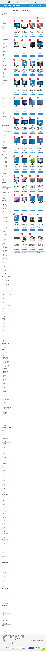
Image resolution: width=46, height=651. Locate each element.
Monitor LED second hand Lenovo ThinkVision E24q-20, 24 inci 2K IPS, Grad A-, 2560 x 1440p (32, 32)
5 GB (7, 530)
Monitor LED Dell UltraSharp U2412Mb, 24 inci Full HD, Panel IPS (16, 225)
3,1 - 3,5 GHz (7, 218)
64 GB (7, 308)
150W (7, 481)
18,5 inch (7, 95)
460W (7, 480)
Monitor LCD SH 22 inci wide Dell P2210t (32, 167)
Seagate (7, 55)
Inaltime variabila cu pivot (7, 132)
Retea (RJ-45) (7, 80)
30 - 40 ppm (7, 435)
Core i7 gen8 (7, 227)
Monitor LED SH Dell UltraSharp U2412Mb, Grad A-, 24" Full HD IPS (17, 167)
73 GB (7, 337)
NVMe (7, 504)
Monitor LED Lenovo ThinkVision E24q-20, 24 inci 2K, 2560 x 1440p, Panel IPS (40, 32)
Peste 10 (7, 511)
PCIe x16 (7, 517)
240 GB (7, 323)
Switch (7, 398)
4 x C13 (7, 453)
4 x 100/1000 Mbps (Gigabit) (7, 600)
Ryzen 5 (7, 243)
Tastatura (7, 375)
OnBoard (7, 197)
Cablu (7, 387)
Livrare (22, 0)
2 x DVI (7, 77)
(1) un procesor (7, 495)
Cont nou (39, 0)
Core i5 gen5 (7, 258)
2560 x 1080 (7, 155)
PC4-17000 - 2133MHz (7, 365)
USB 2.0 (7, 72)
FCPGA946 (7, 577)
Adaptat (7, 138)
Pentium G (7, 231)
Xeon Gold (7, 239)
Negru (7, 585)
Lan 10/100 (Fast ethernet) (7, 407)
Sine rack (7, 392)
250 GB (7, 326)
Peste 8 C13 (7, 457)
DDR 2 (7, 302)
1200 (7, 571)
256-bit (7, 543)
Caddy (7, 380)
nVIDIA (7, 32)
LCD (7, 123)
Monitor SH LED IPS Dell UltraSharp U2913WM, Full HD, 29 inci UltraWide (24, 129)
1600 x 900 (7, 170)
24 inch (7, 87)
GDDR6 (7, 536)
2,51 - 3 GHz (7, 220)
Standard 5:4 (7, 152)
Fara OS (7, 189)
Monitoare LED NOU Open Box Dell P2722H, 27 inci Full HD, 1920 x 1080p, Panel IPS (25, 187)
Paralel (7, 83)
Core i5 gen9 (7, 238)
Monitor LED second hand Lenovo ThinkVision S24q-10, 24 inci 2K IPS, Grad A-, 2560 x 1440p (17, 52)
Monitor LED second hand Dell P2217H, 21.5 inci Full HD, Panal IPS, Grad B (17, 109)
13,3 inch (7, 101)
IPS (7, 113)
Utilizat (7, 179)
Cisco (7, 40)
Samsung (7, 34)
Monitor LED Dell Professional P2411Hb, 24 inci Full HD (32, 206)
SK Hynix (7, 23)
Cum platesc (19, 0)
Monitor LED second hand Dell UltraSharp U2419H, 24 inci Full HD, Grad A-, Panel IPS (40, 71)
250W (7, 488)
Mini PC (7, 473)
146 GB (7, 335)
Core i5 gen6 (7, 247)
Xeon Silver (7, 262)
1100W (7, 484)
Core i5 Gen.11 (7, 236)
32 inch (7, 105)
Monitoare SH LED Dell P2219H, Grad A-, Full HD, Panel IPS (24, 90)
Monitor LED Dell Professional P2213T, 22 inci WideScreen (40, 148)
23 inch (7, 91)
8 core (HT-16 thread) (7, 281)
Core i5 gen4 (7, 254)
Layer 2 (7, 628)
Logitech (7, 44)
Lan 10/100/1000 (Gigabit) (7, 408)
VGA (7, 64)
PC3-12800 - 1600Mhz (7, 362)
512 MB (7, 531)
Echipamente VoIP (7, 371)
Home (2, 7)
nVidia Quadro (7, 205)
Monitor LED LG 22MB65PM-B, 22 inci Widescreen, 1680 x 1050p (32, 51)
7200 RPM (7, 615)
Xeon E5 (7, 244)
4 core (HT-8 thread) (7, 279)
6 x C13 (7, 456)
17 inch (7, 103)
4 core (7, 277)
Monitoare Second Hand (23, 18)
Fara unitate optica (7, 183)
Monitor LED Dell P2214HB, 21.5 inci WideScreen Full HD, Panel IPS (40, 109)
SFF (7, 469)
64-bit (7, 544)
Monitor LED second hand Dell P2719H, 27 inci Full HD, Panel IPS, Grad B (17, 187)
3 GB (7, 524)
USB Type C (7, 65)
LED (7, 122)
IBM (7, 54)
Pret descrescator (5, 13)
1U (7, 471)
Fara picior (6, 134)
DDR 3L (7, 299)
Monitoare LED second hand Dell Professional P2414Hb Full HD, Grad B (16, 149)
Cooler (7, 383)
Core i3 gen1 (7, 273)
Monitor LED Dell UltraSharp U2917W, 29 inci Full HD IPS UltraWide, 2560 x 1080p (17, 32)
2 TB (7, 334)
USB (7, 73)
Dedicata (7, 198)
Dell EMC (7, 51)
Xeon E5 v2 (7, 261)
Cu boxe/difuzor (7, 128)
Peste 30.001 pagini (7, 431)
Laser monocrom (7, 441)
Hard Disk (7, 341)
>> (43, 18)
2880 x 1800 (7, 172)
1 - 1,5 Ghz (7, 222)
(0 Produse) (40, 2)
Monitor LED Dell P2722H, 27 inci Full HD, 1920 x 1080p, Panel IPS (17, 206)
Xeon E (7, 230)
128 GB (7, 325)
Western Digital (7, 46)
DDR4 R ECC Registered (7, 295)
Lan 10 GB (7, 411)
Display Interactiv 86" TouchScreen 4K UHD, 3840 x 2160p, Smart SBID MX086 (40, 187)
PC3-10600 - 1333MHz (7, 366)
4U (7, 467)
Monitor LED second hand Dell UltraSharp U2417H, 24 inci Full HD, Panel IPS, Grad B (40, 52)
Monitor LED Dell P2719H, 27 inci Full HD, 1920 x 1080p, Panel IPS (24, 206)
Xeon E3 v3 (7, 263)
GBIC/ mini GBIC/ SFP (7, 399)
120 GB (7, 331)
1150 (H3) (7, 573)
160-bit (7, 546)
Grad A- (7, 142)
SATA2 (7, 505)
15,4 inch (7, 107)
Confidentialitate (4, 642)
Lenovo (7, 20)
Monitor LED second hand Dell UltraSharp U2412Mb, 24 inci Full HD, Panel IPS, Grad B (32, 91)
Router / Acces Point (7, 394)
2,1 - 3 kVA (7, 450)
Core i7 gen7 (7, 242)
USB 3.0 (7, 61)
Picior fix (7, 136)
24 (7, 422)
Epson (7, 58)
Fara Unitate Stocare (7, 333)
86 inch (7, 94)
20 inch (7, 106)
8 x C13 (7, 454)
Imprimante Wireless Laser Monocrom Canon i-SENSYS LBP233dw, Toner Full (40, 245)
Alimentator (7, 391)
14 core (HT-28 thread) (7, 289)
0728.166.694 (17, 637)
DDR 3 (7, 298)
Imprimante (18, 5)
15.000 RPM (7, 617)
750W (7, 485)
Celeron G (7, 266)
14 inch (7, 98)
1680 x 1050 (7, 158)
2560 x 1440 (7, 157)
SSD (7, 340)
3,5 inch (7, 347)
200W (7, 487)
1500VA (7, 447)
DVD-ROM (7, 185)
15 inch (7, 109)
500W (7, 479)
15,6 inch (7, 97)
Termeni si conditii (5, 641)
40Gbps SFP (7, 414)
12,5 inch (7, 110)
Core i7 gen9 (7, 250)
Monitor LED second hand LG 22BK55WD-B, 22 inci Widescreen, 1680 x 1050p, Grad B (24, 52)
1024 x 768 (7, 174)
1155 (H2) (7, 576)
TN (7, 115)
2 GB (7, 315)
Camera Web (7, 390)
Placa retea (7, 384)
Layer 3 (7, 626)
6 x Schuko (7, 460)
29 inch (7, 86)
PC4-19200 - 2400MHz (7, 358)
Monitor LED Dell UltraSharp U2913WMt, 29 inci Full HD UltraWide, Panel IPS (40, 91)
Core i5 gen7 (7, 234)
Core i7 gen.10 (7, 235)
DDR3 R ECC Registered (7, 301)
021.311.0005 (33, 0)
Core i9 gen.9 (7, 259)
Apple (7, 38)
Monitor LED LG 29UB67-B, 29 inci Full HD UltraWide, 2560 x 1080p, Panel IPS (24, 32)
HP (7, 28)
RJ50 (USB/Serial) (7, 603)
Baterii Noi (7, 463)
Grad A (7, 141)
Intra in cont (42, 0)
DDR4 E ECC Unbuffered (7, 297)
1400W (7, 492)
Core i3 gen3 (7, 274)
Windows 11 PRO (7, 191)
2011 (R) (7, 572)
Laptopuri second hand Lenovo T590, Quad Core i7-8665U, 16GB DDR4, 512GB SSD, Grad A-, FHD (40, 226)
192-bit (7, 542)
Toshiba (7, 43)
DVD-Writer (7, 186)
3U (7, 466)
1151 (7, 568)
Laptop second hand (11, 636)
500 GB (7, 329)
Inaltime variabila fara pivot (7, 131)
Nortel (7, 47)
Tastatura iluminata (7, 350)
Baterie (7, 388)
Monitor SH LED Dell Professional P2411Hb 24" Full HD (40, 206)
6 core (7, 283)
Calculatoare (5, 5)
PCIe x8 (7, 520)
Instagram (22, 637)
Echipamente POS (28, 5)
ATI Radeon (7, 208)
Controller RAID (7, 396)
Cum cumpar (14, 0)
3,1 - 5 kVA (7, 446)
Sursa (7, 376)
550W (7, 483)
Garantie (29, 0)
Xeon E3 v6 (7, 232)
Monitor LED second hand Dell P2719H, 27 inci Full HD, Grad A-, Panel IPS (40, 167)
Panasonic (7, 48)
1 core (7, 291)
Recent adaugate (5, 14)
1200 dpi (7, 425)
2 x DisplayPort (7, 69)
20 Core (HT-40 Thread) (7, 285)
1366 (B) (7, 579)
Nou (7, 145)
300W (7, 491)
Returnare (25, 0)
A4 (7, 428)
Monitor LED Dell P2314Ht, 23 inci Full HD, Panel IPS (24, 167)
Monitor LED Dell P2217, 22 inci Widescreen (24, 70)
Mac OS (7, 193)
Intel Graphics (7, 201)
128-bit (7, 540)
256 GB (7, 319)
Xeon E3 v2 (7, 265)
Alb (7, 586)
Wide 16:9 (7, 151)
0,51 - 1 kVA (7, 444)
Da (7, 355)
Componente (34, 5)
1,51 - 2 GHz (7, 216)
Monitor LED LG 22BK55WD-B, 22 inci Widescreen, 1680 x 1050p (17, 71)
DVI (7, 76)
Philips (7, 35)
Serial (7, 81)
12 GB (7, 312)
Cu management (7, 620)
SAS (7, 500)
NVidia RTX (7, 204)
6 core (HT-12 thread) (7, 284)
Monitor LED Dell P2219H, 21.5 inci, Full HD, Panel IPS (16, 90)
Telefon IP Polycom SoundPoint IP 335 (24, 244)
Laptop (14, 5)
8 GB (7, 309)
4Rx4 (7, 404)
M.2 (7, 344)
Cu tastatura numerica (7, 352)
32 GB (7, 311)
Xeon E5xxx (7, 271)
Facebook (22, 636)
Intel (7, 31)
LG (7, 19)
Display (7, 400)
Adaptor (7, 386)
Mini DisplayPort (7, 68)
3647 (7, 569)
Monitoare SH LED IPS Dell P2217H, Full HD (32, 128)
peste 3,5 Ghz (7, 217)
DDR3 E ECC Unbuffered (7, 303)
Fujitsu (7, 42)
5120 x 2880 (7, 169)
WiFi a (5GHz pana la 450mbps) (7, 413)
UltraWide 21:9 (7, 148)
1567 (7, 580)
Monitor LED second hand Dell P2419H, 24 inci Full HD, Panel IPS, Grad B (32, 71)
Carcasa (7, 395)
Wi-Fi (7, 66)
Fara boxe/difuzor (7, 126)
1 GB (7, 316)
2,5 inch (7, 346)
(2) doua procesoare (7, 497)
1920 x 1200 (7, 161)
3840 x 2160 (7, 162)
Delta (7, 50)
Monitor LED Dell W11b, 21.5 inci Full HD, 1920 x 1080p (24, 148)
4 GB (7, 313)
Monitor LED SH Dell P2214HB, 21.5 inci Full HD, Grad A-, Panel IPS (32, 109)
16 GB (7, 327)
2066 (7, 575)
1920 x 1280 (7, 165)
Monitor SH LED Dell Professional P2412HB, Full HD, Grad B (40, 129)
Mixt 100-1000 (7, 623)
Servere (22, 5)
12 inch (7, 99)
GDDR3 (7, 537)
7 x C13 (7, 458)
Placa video (7, 372)
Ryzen (7, 240)
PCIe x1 (7, 516)
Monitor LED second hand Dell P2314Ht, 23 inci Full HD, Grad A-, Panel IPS (32, 148)
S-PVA (7, 119)
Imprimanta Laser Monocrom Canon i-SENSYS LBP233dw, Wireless (32, 245)
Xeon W (7, 246)
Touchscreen (7, 116)
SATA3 (7, 501)
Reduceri (39, 5)
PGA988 (7, 581)
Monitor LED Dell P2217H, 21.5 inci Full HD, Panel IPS (16, 128)
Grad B (7, 144)
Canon (7, 24)
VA (7, 117)
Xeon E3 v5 (7, 270)
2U (7, 474)
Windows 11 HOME (7, 192)
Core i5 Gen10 (7, 228)
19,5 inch (7, 102)
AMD (7, 30)
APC (7, 27)
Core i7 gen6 (7, 255)
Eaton (7, 26)
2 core (7, 288)
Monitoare (9, 5)
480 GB (7, 330)
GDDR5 (7, 534)
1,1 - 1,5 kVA (7, 448)
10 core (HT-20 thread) (7, 287)
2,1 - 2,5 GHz (7, 221)
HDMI (7, 62)
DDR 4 (7, 294)
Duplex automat (7, 438)
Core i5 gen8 (7, 226)
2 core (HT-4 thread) (7, 280)
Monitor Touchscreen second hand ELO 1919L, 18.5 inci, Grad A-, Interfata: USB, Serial (24, 226)
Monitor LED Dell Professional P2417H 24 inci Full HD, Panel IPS (24, 109)
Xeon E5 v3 (7, 251)
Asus (7, 36)
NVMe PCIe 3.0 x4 (7, 503)
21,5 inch (7, 90)
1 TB (7, 322)
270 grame (7, 631)
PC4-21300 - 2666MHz (7, 361)
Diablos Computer (7, 39)
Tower (7, 470)
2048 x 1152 (7, 166)
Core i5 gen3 (7, 269)
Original (7, 135)
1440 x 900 (7, 173)
